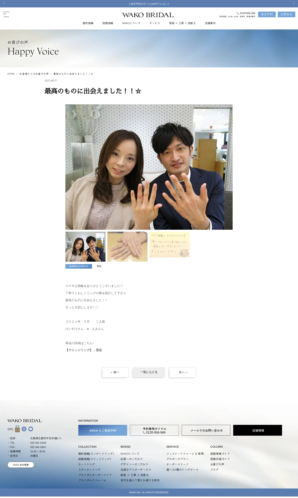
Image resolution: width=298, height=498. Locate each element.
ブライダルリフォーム (92, 480)
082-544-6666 (38, 442)
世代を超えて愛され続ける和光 (140, 480)
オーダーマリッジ (177, 464)
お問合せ (286, 14)
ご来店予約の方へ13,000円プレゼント (149, 4)
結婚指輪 (107, 23)
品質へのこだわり (131, 459)
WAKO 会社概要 (21, 464)
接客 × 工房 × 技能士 (182, 23)
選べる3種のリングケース (182, 469)
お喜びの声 (217, 464)
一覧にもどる (149, 372)
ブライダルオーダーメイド (95, 475)
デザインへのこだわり (134, 464)
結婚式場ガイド (220, 459)
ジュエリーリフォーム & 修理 (185, 453)
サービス (154, 23)
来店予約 (267, 14)
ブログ (214, 469)
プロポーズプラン (177, 459)
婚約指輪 (88, 23)
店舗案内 (210, 23)
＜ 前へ (114, 372)
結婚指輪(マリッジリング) (94, 459)
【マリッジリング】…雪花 (83, 350)
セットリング (86, 464)
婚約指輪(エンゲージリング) (96, 453)
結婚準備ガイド (220, 453)
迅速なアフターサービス (135, 469)
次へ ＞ (183, 372)
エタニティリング (89, 469)
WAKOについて (131, 23)
